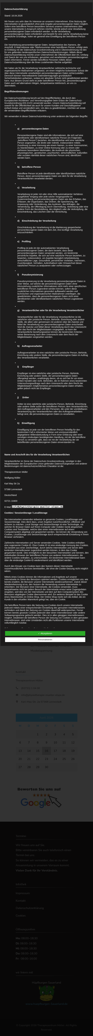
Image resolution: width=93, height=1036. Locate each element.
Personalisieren (45, 639)
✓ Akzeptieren (45, 633)
